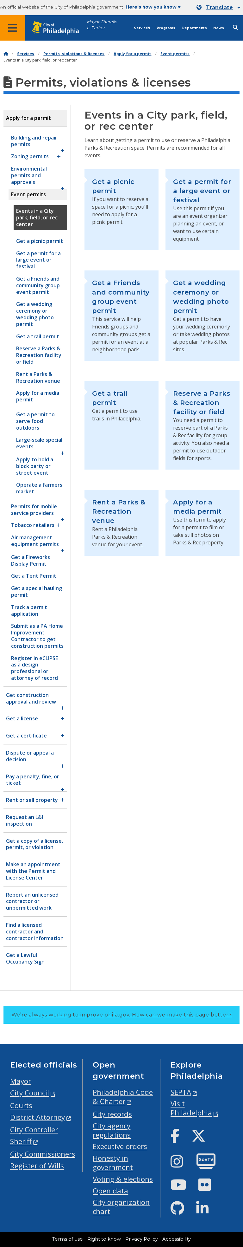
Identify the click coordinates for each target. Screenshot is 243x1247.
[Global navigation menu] (12, 28)
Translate (219, 7)
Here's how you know (153, 7)
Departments (194, 28)
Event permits (175, 53)
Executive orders (120, 1146)
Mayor (20, 1081)
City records (112, 1114)
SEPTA (181, 1092)
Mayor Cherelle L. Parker (102, 24)
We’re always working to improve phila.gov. (121, 1015)
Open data (110, 1191)
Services (142, 28)
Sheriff (21, 1141)
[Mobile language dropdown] (218, 7)
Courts (21, 1105)
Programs (166, 28)
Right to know (104, 1239)
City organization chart (121, 1206)
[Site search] (235, 27)
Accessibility (176, 1239)
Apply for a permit (132, 53)
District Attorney (37, 1117)
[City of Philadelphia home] (58, 28)
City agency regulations (112, 1130)
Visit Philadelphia (191, 1108)
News (218, 28)
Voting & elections (123, 1179)
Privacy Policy (141, 1239)
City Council (29, 1093)
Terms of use (67, 1239)
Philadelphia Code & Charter (123, 1096)
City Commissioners (42, 1154)
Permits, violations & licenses (73, 53)
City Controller (34, 1129)
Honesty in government (113, 1162)
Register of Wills (37, 1166)
